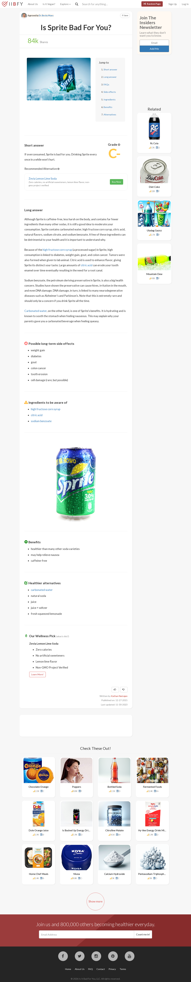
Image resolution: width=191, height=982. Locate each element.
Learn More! (37, 674)
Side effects (110, 92)
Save (125, 15)
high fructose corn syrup (57, 249)
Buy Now (116, 181)
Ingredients (110, 99)
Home (68, 969)
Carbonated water (35, 311)
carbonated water (42, 590)
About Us (33, 4)
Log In (185, 4)
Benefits (108, 107)
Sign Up (173, 4)
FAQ (90, 969)
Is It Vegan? (49, 4)
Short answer (110, 69)
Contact (100, 969)
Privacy (112, 969)
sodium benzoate (41, 421)
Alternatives (110, 114)
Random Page (152, 4)
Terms (123, 969)
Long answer (110, 77)
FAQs (106, 84)
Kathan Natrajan (119, 696)
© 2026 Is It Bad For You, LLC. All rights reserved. (95, 978)
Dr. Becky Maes (46, 15)
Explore (65, 4)
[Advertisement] (83, 725)
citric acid (86, 265)
